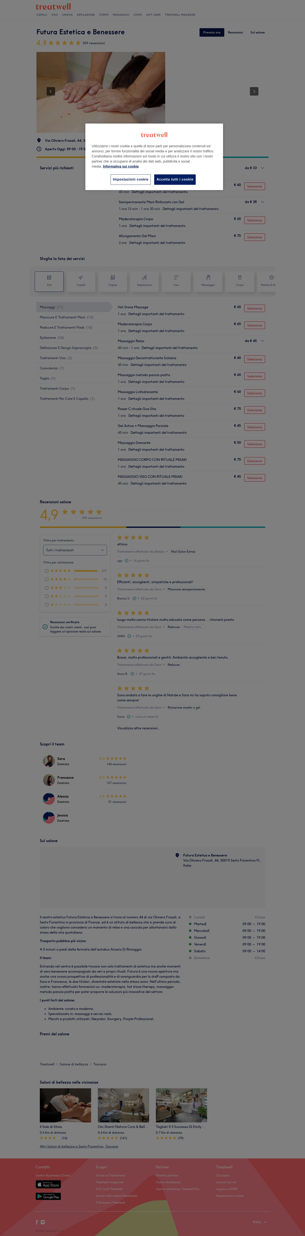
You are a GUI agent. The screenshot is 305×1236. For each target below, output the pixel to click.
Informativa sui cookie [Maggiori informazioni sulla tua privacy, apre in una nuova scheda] (121, 166)
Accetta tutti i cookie (175, 179)
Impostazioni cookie (130, 179)
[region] (154, 157)
